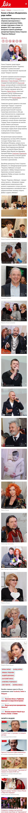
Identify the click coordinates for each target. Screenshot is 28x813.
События (9, 10)
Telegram (4, 694)
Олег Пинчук (6, 685)
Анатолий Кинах (7, 679)
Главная (3, 10)
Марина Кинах (17, 685)
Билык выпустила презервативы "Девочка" (13, 706)
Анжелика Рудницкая (19, 153)
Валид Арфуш (16, 98)
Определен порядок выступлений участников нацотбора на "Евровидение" (14, 811)
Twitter (22, 691)
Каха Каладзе (13, 81)
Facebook (17, 691)
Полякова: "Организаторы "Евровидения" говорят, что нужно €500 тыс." (14, 771)
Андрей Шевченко (8, 675)
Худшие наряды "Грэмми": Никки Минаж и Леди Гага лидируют (13, 792)
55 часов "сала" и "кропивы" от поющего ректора (13, 734)
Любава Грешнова (8, 672)
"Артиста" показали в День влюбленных (13, 752)
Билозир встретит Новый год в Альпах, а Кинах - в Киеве (13, 713)
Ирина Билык (11, 91)
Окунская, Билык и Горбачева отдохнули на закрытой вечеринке (12, 700)
